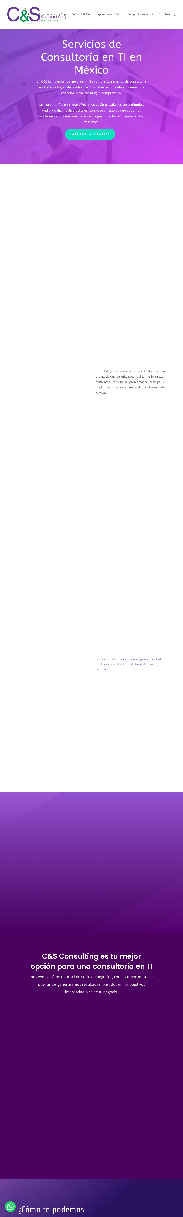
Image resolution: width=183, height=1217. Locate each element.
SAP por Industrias (139, 14)
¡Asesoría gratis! (90, 134)
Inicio (31, 14)
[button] (10, 1206)
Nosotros (164, 14)
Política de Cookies (41, 1202)
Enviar (101, 1167)
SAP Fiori (86, 14)
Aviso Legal (64, 1202)
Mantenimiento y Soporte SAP (57, 14)
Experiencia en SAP (108, 14)
